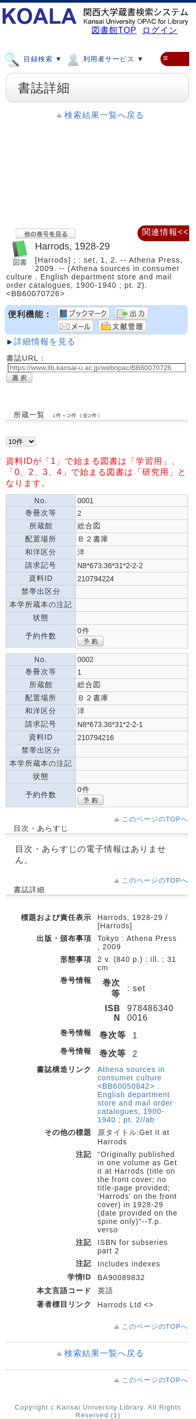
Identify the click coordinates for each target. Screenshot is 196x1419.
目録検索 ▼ (33, 59)
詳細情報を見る (45, 341)
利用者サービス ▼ (104, 59)
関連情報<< (165, 232)
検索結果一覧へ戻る (104, 115)
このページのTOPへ (155, 819)
